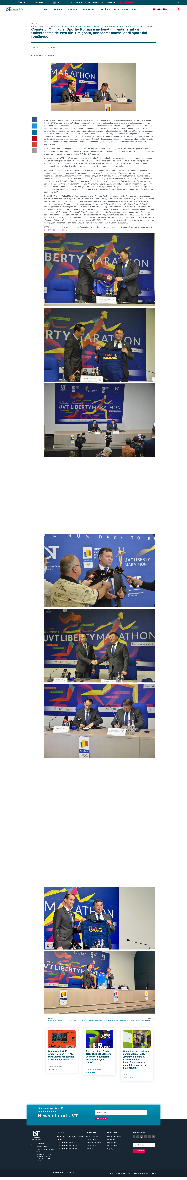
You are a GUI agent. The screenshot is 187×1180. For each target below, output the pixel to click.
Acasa (41, 26)
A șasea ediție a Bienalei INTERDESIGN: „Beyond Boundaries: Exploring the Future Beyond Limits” (98, 1057)
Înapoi (34, 24)
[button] (47, 9)
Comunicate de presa (52, 26)
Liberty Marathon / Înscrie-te (55, 230)
